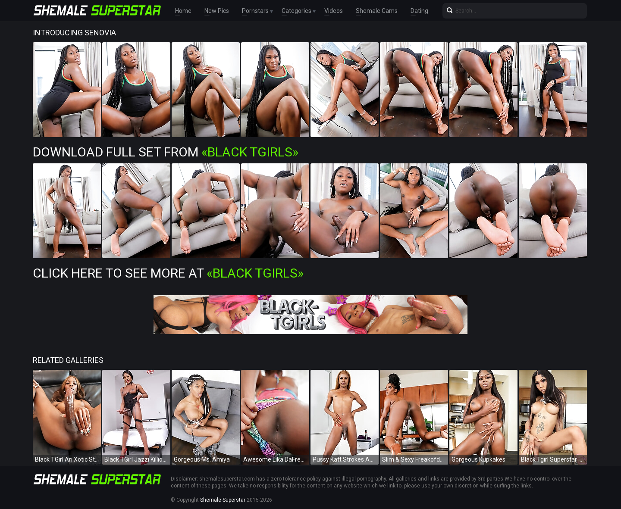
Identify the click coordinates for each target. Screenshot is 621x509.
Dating (419, 10)
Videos (333, 10)
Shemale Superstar (222, 500)
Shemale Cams (377, 10)
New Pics (216, 10)
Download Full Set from (165, 151)
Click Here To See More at (168, 273)
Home (183, 10)
